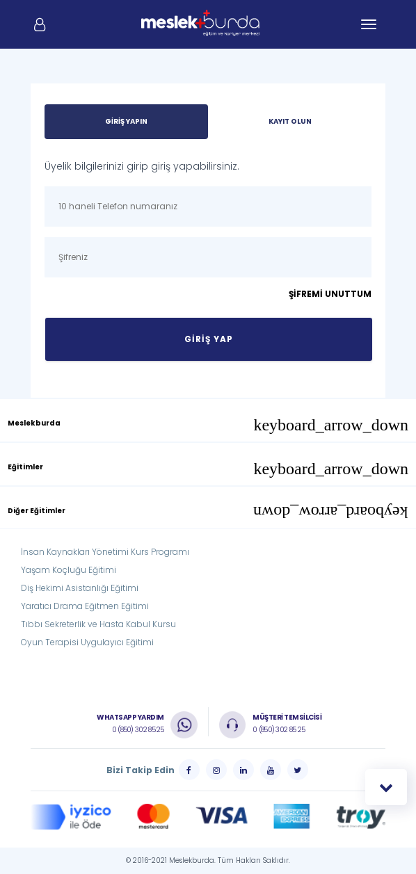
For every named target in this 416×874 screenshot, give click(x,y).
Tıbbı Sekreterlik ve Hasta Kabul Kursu (98, 624)
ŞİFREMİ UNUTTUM (330, 294)
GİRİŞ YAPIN (126, 121)
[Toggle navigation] (368, 24)
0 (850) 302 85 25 (138, 730)
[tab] (208, 420)
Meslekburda (208, 425)
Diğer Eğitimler (208, 512)
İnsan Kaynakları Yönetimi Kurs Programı (105, 552)
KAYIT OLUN (290, 121)
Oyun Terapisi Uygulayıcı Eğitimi (87, 642)
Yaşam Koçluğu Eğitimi (68, 570)
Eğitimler (208, 469)
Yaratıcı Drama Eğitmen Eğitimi (85, 606)
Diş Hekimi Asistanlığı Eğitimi (79, 588)
